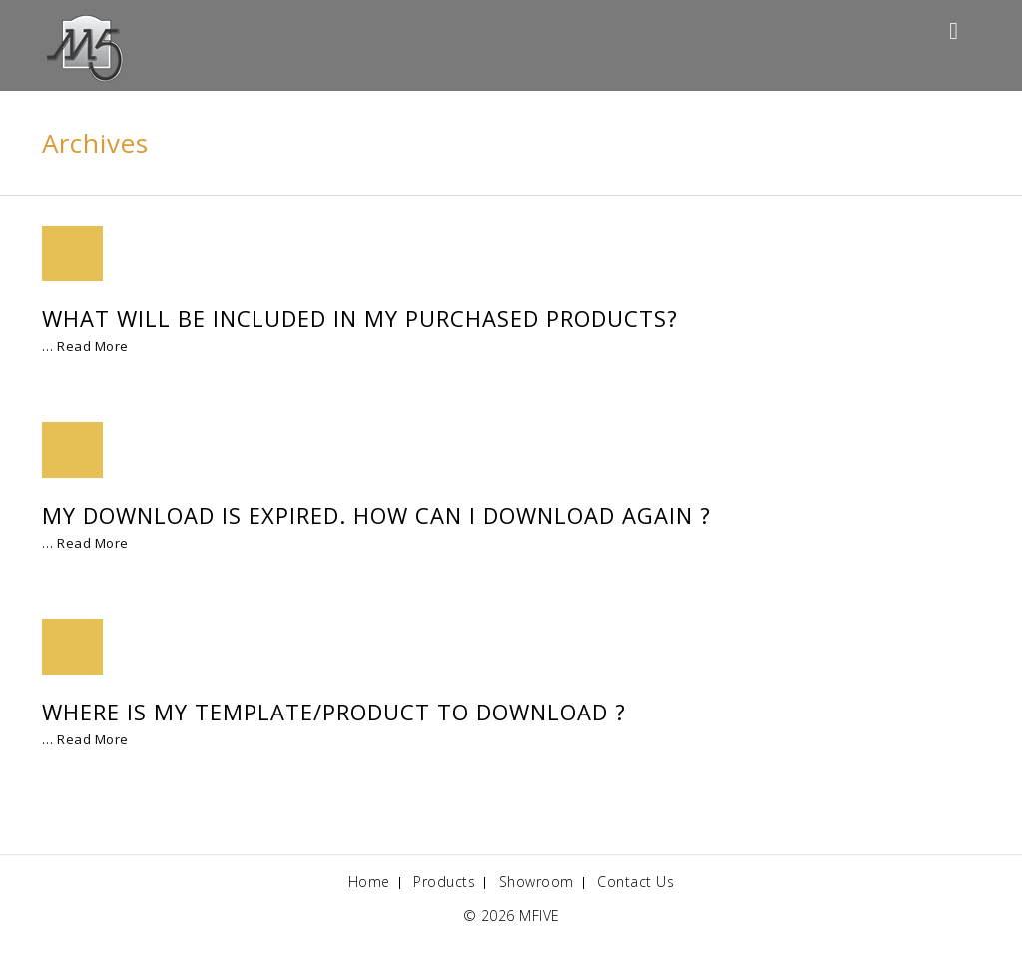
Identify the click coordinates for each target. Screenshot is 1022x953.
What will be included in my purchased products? (360, 318)
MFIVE (539, 915)
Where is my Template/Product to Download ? (334, 711)
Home (369, 881)
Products (444, 881)
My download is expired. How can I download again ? (376, 515)
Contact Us (635, 881)
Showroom (536, 881)
